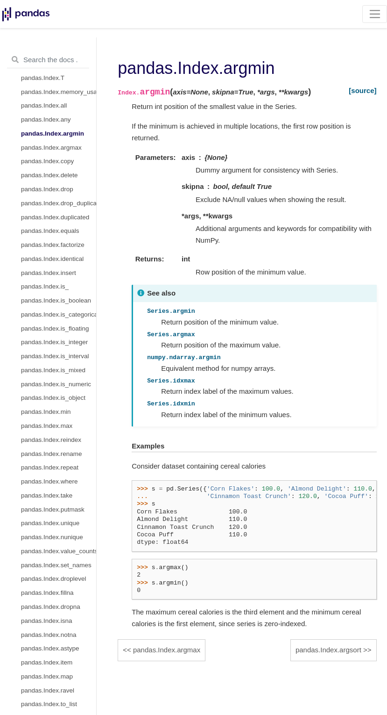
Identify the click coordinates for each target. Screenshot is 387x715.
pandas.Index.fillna (47, 592)
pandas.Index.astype (50, 648)
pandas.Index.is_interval (55, 356)
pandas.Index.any (46, 119)
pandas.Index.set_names (56, 565)
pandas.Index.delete (49, 175)
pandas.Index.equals (50, 230)
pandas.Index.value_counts (58, 551)
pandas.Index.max (46, 425)
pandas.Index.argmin (52, 133)
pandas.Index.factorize (52, 244)
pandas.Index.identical (52, 258)
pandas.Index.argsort (328, 650)
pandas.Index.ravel (47, 690)
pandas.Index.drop (47, 189)
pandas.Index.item (46, 662)
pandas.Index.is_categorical (58, 314)
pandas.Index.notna (49, 634)
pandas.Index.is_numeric (56, 384)
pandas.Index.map (47, 676)
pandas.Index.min (46, 411)
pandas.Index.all (44, 105)
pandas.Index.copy (47, 161)
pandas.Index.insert (48, 272)
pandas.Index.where (49, 481)
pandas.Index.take (46, 495)
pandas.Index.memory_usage (58, 91)
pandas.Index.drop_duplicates (58, 203)
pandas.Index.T (42, 77)
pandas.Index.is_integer (54, 342)
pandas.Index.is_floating (55, 328)
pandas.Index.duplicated (55, 217)
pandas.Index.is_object (53, 397)
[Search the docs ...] (48, 59)
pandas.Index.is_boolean (56, 300)
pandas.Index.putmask (52, 509)
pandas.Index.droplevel (53, 578)
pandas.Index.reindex (51, 439)
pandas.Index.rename (51, 453)
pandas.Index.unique (50, 523)
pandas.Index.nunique (52, 537)
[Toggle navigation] (374, 14)
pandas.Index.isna (46, 620)
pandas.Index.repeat (49, 467)
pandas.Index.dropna (50, 606)
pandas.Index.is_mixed (53, 370)
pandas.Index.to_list (49, 704)
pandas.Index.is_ (45, 286)
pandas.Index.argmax (51, 147)
